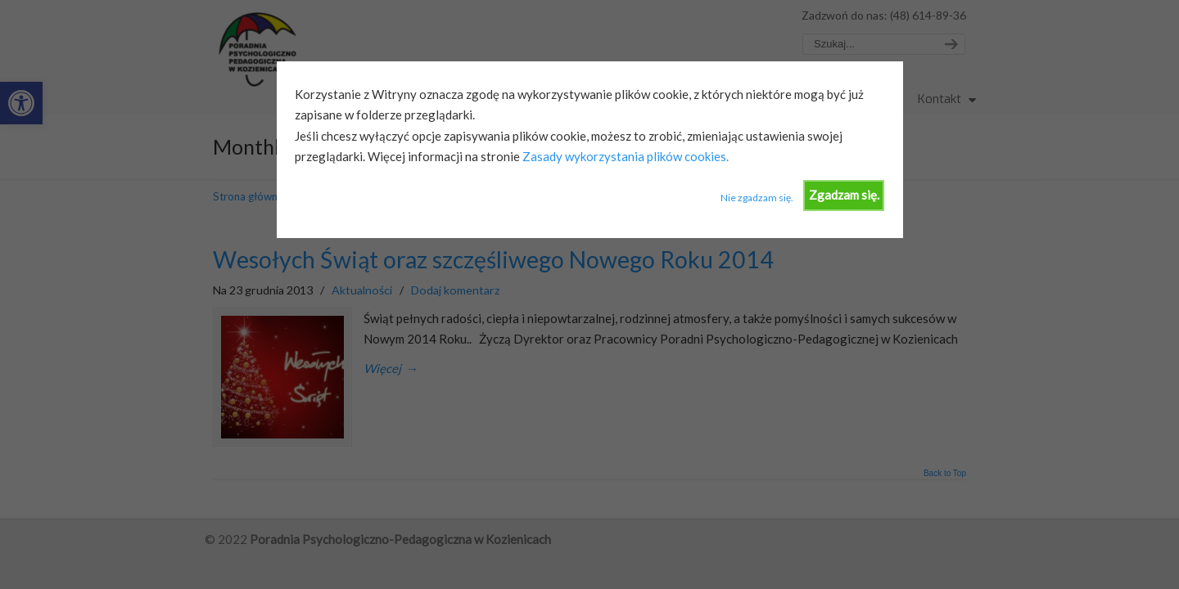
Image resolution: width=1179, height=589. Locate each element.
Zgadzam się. (844, 194)
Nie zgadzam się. (756, 197)
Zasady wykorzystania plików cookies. (624, 156)
